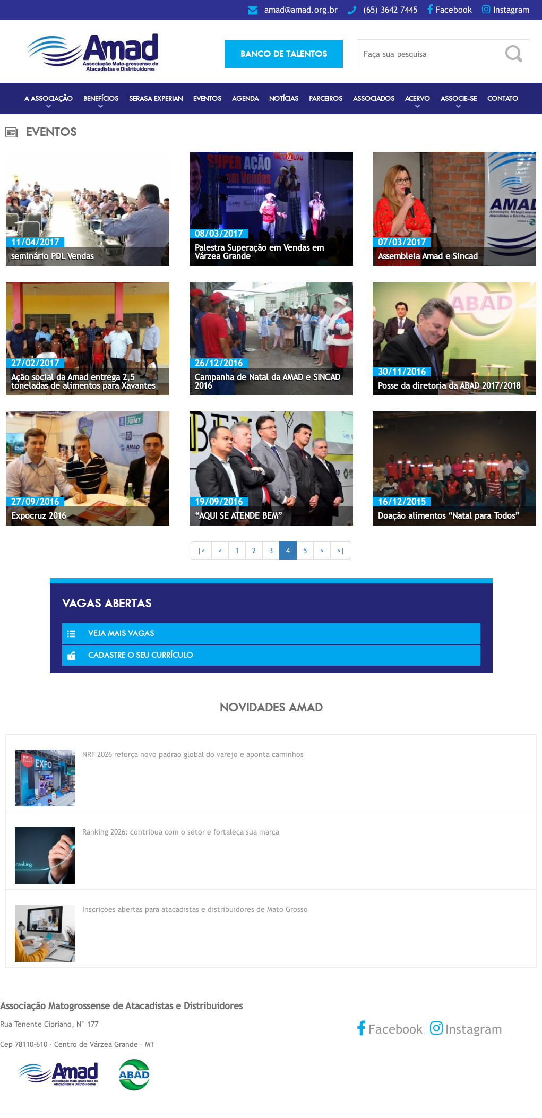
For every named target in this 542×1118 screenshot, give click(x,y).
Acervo (417, 98)
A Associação (48, 98)
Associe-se (459, 98)
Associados (373, 98)
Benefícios (100, 98)
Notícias (283, 98)
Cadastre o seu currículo (130, 655)
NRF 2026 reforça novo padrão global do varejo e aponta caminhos (193, 754)
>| (341, 550)
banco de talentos (283, 53)
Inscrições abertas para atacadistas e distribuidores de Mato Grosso (195, 909)
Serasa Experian (156, 98)
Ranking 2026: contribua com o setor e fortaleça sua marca (180, 832)
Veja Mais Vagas (110, 633)
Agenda (245, 98)
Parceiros (325, 98)
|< (201, 550)
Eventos (207, 98)
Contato (502, 98)
